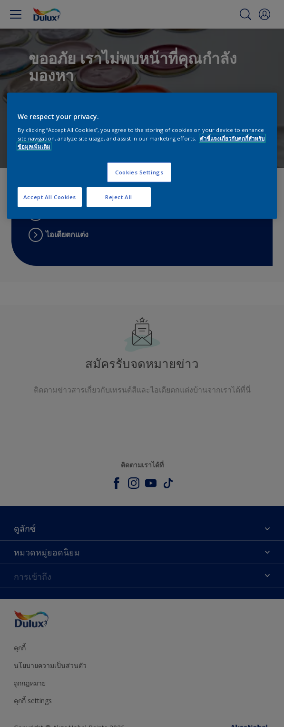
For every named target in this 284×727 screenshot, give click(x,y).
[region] (142, 155)
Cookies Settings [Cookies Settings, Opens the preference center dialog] (139, 171)
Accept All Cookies (49, 196)
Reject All (118, 196)
